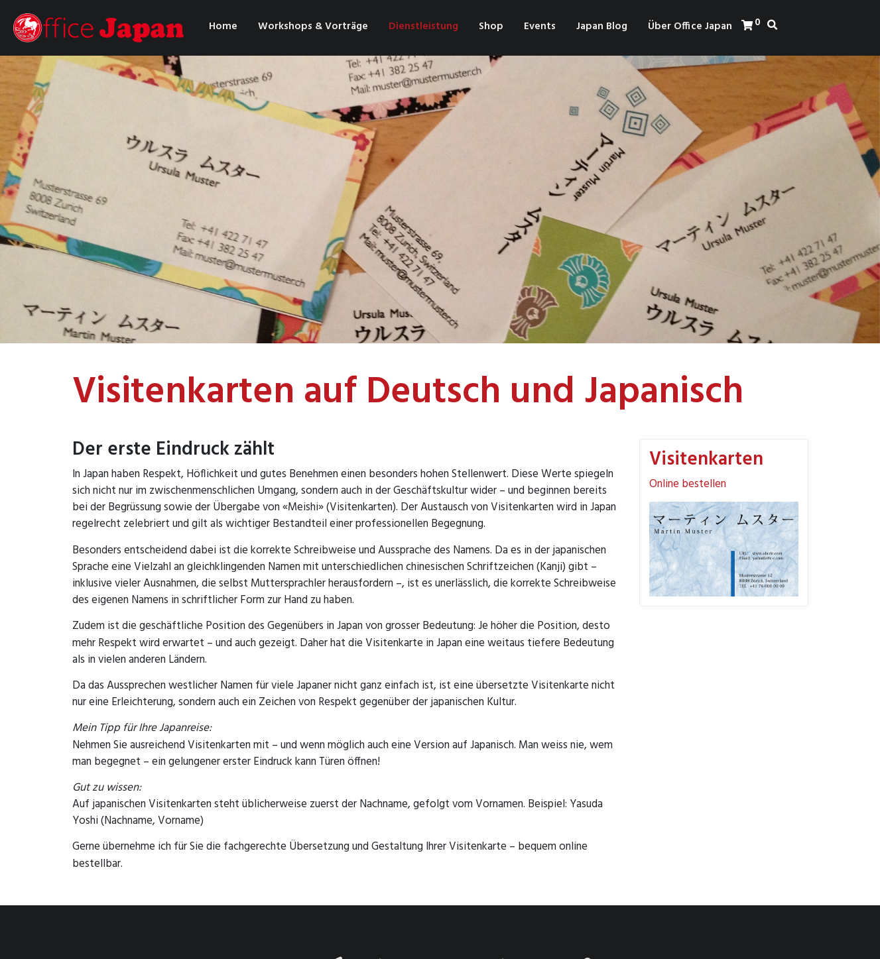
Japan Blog (601, 26)
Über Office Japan (690, 26)
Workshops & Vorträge (313, 26)
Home (223, 26)
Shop (491, 26)
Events (540, 26)
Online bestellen (687, 484)
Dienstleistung (423, 26)
